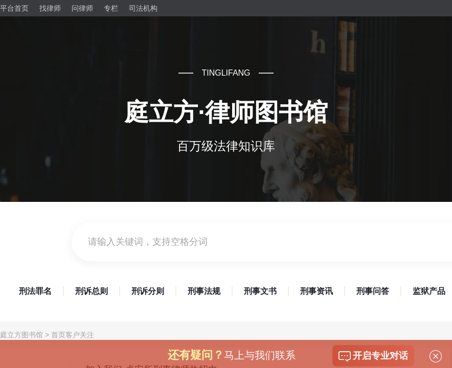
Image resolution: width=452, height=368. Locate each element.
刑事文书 (260, 291)
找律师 (50, 8)
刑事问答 (372, 291)
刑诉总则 (91, 291)
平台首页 (14, 8)
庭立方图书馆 (21, 335)
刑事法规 (204, 291)
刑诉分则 (147, 291)
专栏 (111, 8)
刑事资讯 (316, 291)
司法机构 (143, 8)
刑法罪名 (35, 291)
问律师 (82, 8)
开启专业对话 (373, 356)
